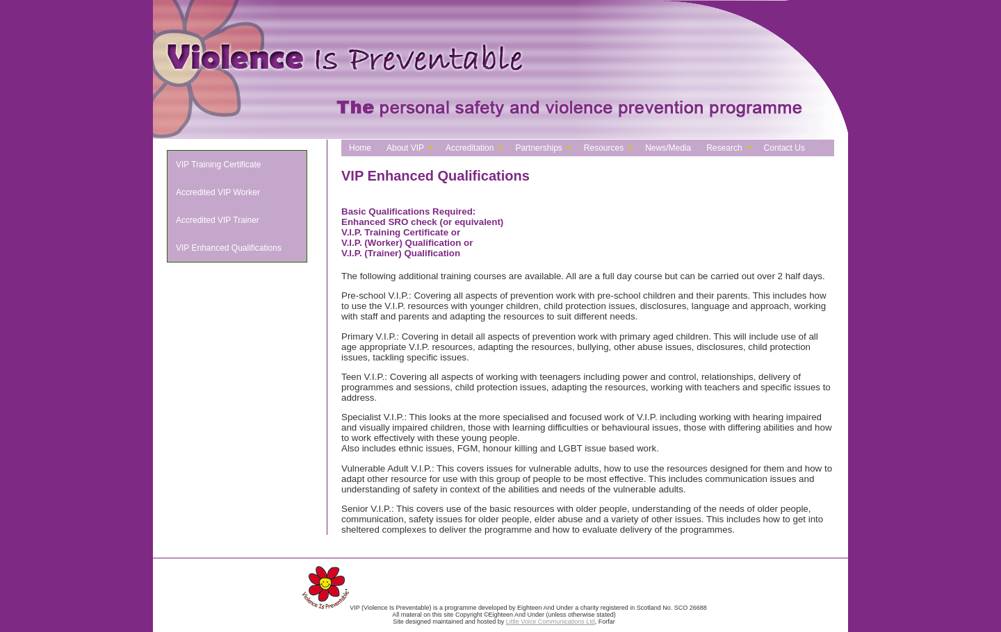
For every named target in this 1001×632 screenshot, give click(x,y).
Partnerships (538, 148)
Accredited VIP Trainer (217, 220)
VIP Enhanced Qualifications (229, 248)
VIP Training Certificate (218, 164)
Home (360, 148)
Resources (604, 148)
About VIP (405, 148)
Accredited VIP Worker (218, 192)
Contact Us (784, 148)
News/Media (668, 148)
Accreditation (470, 148)
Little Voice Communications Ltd (550, 621)
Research (724, 148)
